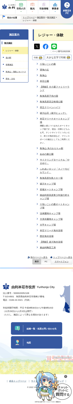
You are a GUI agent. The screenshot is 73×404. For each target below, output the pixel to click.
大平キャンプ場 (48, 225)
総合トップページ (17, 381)
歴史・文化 (10, 79)
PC (46, 261)
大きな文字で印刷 (56, 57)
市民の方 (21, 8)
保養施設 (9, 65)
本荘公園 (44, 81)
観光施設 (51, 17)
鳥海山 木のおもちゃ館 (51, 148)
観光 (32, 8)
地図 (29, 342)
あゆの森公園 (47, 154)
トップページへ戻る (62, 257)
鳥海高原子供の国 (49, 96)
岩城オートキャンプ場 (51, 189)
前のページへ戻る (39, 257)
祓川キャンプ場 (48, 184)
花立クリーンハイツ (50, 107)
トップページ (29, 17)
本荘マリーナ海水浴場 (51, 230)
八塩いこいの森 (48, 64)
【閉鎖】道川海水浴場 (51, 242)
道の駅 (8, 58)
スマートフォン (62, 261)
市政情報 (43, 8)
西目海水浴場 (47, 236)
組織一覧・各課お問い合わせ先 (41, 328)
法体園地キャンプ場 (50, 213)
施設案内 (41, 17)
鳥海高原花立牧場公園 (51, 101)
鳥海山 (43, 75)
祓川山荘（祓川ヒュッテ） (53, 113)
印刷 (36, 57)
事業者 (55, 8)
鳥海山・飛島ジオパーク (16, 72)
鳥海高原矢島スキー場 (51, 178)
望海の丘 (44, 70)
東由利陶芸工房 (48, 247)
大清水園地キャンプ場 (51, 219)
